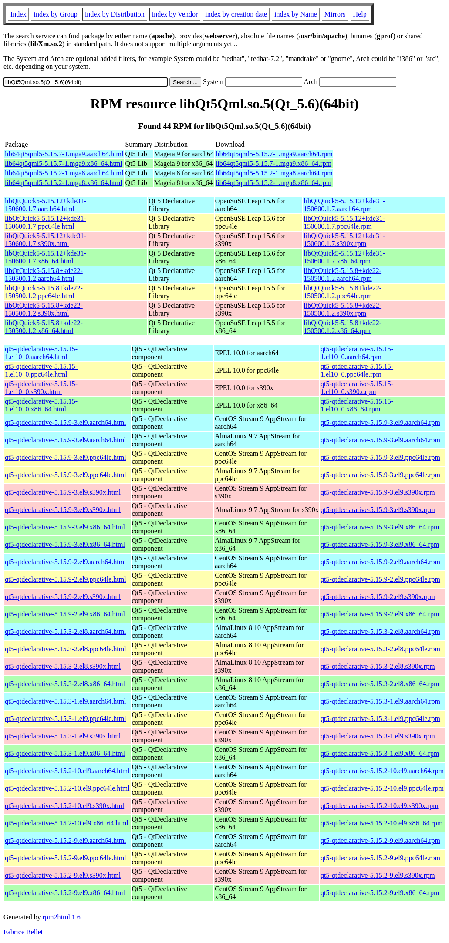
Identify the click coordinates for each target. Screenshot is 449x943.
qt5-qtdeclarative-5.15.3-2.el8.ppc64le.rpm (380, 649)
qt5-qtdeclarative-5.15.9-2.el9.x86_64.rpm (380, 614)
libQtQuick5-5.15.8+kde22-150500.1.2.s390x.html (44, 309)
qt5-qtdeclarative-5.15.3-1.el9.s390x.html (63, 736)
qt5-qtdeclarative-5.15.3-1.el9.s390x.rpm (378, 736)
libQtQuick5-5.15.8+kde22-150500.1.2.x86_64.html (44, 326)
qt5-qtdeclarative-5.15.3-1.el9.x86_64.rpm (380, 753)
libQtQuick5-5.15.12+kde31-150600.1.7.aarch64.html (45, 204)
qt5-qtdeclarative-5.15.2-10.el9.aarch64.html (67, 771)
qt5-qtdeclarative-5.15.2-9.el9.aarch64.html (65, 840)
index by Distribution (115, 14)
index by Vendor (175, 14)
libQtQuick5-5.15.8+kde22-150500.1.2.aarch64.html (44, 274)
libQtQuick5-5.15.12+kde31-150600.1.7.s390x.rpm (344, 239)
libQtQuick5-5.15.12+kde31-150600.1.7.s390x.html (45, 239)
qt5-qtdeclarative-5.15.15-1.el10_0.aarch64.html (41, 352)
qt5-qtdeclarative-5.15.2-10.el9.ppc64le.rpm (382, 788)
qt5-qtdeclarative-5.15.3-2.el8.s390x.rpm (378, 666)
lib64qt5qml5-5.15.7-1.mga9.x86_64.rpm (273, 163)
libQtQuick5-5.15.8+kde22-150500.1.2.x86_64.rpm (342, 326)
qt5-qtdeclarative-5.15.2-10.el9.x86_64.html (66, 823)
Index (18, 14)
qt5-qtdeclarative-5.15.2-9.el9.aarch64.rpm (380, 840)
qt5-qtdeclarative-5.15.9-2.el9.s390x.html (63, 596)
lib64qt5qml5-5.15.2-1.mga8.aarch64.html (64, 173)
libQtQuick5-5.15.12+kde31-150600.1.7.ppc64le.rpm (344, 222)
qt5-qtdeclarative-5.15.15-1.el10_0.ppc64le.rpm (357, 370)
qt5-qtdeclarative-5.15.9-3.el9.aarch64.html (65, 422)
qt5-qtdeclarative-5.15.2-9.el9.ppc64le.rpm (380, 858)
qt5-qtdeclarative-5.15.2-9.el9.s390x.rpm (378, 875)
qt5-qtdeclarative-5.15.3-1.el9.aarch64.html (65, 701)
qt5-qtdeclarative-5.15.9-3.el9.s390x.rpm (378, 492)
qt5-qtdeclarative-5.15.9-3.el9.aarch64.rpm (380, 422)
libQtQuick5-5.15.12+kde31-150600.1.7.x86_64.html (45, 257)
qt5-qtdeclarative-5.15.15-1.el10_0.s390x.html (41, 387)
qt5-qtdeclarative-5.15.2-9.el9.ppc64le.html (65, 858)
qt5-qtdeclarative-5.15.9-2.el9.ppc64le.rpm (380, 579)
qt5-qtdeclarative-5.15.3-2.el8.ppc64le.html (65, 649)
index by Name (295, 14)
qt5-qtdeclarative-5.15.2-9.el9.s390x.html (63, 875)
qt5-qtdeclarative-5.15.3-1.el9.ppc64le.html (65, 718)
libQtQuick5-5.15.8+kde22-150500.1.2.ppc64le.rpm (342, 292)
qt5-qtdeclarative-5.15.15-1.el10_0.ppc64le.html (41, 370)
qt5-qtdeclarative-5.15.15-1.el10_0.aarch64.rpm (357, 352)
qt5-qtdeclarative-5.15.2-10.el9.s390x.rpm (380, 805)
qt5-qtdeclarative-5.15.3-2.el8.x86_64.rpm (380, 683)
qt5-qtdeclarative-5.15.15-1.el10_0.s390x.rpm (357, 387)
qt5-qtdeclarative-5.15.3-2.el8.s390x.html (63, 666)
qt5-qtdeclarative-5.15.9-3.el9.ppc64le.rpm (380, 457)
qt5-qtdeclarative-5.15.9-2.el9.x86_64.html (65, 614)
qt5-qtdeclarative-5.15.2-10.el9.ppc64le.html (67, 788)
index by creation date (236, 14)
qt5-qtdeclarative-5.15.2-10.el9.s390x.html (64, 805)
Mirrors (335, 14)
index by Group (55, 14)
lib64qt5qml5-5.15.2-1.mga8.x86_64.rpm (273, 182)
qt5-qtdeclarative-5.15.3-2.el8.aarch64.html (65, 631)
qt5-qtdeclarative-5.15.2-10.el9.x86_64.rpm (381, 823)
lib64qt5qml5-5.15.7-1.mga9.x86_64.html (63, 163)
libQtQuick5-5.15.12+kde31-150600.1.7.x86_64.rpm (344, 257)
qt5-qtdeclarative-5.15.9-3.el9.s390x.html (63, 492)
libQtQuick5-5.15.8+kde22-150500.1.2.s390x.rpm (342, 309)
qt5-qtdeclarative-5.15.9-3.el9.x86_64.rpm (380, 527)
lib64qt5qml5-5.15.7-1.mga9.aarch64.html (64, 154)
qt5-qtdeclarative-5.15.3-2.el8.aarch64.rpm (380, 631)
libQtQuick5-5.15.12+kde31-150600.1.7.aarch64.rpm (344, 204)
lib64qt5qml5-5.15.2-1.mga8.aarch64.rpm (274, 173)
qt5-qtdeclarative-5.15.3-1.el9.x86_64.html (65, 753)
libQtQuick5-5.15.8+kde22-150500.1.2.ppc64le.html (44, 292)
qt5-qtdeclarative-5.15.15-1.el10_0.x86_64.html (41, 405)
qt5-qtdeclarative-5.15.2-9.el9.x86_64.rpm (380, 892)
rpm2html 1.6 (62, 917)
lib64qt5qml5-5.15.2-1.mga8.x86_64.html (63, 182)
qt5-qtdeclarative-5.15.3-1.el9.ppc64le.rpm (380, 718)
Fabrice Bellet (23, 932)
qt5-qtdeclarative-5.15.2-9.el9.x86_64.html (65, 892)
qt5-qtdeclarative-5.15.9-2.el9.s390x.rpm (378, 596)
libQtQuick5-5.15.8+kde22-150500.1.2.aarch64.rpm (342, 274)
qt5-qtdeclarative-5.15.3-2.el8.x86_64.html (65, 683)
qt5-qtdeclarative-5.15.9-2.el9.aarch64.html (65, 562)
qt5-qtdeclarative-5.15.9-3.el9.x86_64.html (65, 527)
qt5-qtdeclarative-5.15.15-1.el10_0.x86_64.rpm (357, 405)
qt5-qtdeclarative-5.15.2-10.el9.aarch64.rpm (382, 771)
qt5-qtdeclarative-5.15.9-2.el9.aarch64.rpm (380, 562)
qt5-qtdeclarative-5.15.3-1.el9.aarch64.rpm (380, 701)
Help (360, 14)
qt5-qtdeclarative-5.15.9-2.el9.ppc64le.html (65, 579)
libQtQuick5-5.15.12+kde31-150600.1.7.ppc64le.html (45, 222)
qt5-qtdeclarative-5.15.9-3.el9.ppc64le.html (65, 457)
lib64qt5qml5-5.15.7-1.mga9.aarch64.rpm (274, 154)
